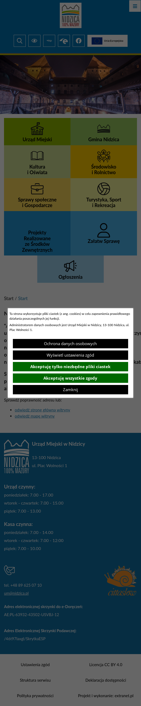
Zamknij (70, 389)
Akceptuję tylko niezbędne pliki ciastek (70, 366)
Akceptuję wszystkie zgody (70, 378)
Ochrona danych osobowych (70, 343)
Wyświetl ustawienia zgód (70, 355)
